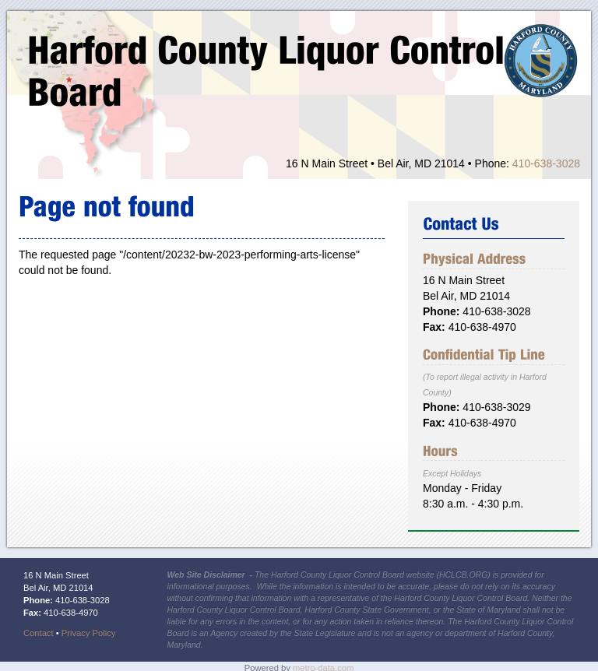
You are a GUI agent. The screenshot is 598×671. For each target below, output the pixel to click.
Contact (38, 633)
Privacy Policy (89, 633)
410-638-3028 (546, 163)
